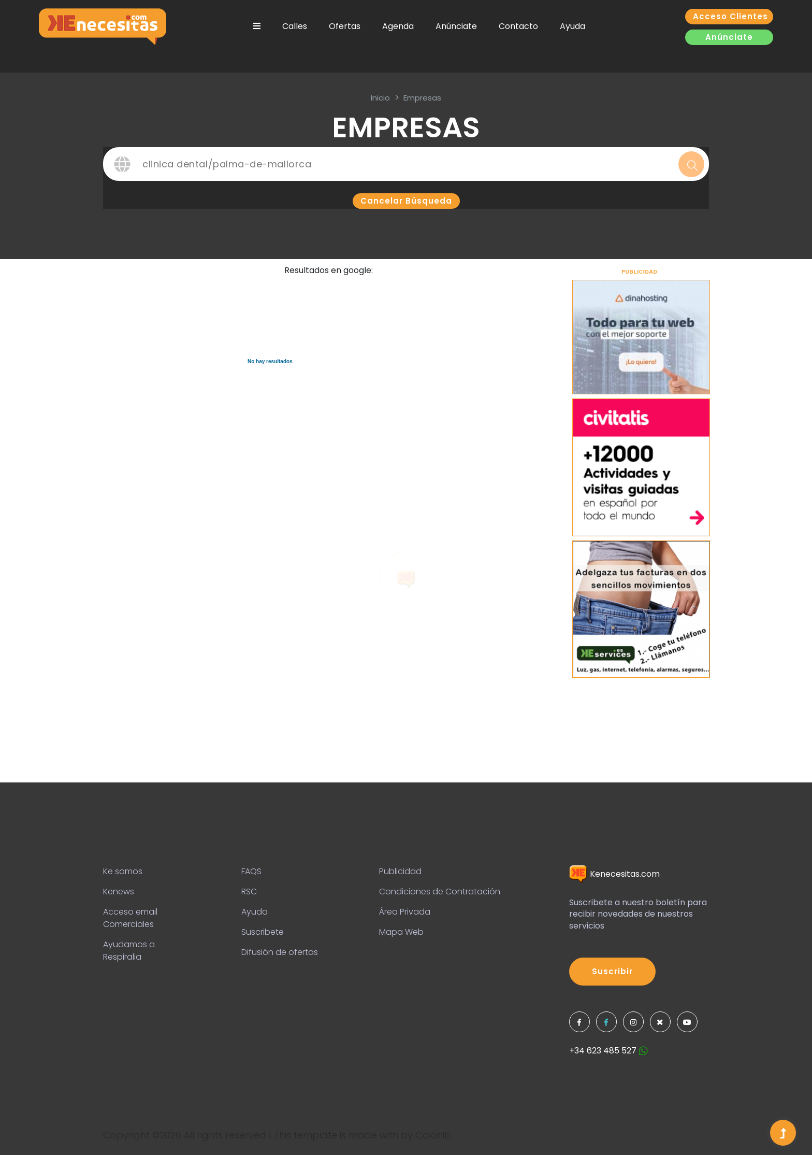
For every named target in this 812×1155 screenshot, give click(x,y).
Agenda (398, 26)
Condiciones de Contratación (439, 891)
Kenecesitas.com (614, 874)
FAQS (251, 871)
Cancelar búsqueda (406, 200)
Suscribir (612, 971)
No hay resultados (270, 361)
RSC (249, 891)
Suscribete (262, 932)
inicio (380, 97)
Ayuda (572, 26)
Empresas (422, 97)
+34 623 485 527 (608, 1051)
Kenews (118, 891)
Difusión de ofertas (279, 952)
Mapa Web (401, 932)
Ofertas (344, 26)
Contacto (518, 26)
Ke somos (122, 871)
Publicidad (400, 871)
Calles (294, 26)
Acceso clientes (730, 16)
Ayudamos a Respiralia (129, 950)
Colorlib (433, 1135)
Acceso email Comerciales (130, 918)
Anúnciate (456, 26)
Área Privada (404, 912)
